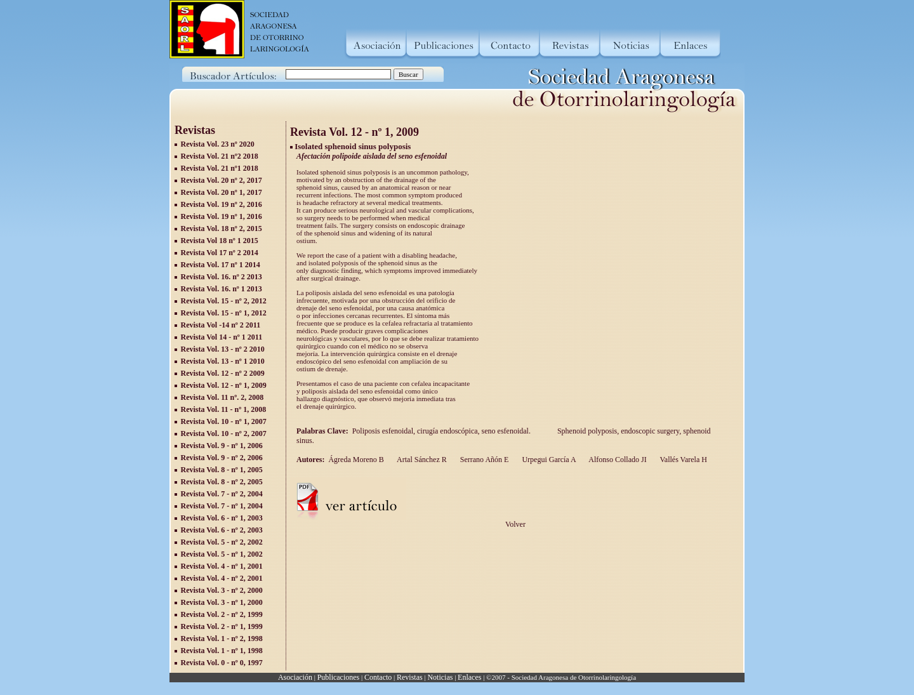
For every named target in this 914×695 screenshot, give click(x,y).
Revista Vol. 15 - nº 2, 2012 (224, 300)
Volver (515, 524)
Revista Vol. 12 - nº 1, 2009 (224, 385)
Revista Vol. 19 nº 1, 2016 (221, 216)
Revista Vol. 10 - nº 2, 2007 (224, 433)
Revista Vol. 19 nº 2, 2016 (221, 204)
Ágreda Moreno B (355, 459)
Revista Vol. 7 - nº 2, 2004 (222, 493)
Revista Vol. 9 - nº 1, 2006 (222, 445)
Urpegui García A (548, 459)
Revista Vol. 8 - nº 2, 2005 (222, 481)
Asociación (295, 677)
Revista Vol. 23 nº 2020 (218, 144)
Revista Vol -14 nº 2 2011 (221, 325)
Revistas (410, 677)
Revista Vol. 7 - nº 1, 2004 (222, 505)
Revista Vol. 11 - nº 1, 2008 (224, 409)
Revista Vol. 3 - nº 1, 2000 (222, 602)
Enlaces (469, 677)
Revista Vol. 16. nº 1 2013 (221, 288)
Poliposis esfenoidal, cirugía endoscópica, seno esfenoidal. (443, 431)
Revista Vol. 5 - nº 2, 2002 (222, 542)
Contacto (378, 677)
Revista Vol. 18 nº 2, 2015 (221, 228)
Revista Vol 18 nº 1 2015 (219, 240)
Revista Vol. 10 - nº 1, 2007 (224, 421)
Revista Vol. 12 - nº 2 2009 (223, 373)
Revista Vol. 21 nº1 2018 (219, 168)
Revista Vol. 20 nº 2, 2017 (221, 180)
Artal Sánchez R (421, 459)
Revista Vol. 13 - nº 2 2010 (223, 349)
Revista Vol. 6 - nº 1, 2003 (222, 517)
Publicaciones (338, 677)
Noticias (440, 677)
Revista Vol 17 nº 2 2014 (219, 252)
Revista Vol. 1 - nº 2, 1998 (222, 638)
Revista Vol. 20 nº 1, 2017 (221, 192)
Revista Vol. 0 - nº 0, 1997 (222, 662)
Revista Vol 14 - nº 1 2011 (222, 337)
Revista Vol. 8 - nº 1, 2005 (222, 469)
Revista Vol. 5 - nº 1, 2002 (222, 554)
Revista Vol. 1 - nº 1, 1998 (222, 650)
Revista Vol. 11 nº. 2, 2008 (222, 397)
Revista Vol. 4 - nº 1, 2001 (222, 566)
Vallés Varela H (682, 459)
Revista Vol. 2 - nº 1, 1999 (222, 626)
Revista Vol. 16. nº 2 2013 (221, 276)
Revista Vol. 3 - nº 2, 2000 (222, 590)
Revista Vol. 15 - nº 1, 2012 (224, 312)
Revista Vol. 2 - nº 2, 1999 (222, 614)
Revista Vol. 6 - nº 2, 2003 (222, 530)
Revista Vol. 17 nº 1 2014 (220, 264)
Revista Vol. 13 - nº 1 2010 (223, 361)
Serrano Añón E (483, 459)
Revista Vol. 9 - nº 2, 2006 (222, 457)
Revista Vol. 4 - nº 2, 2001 (222, 578)
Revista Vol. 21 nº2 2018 (219, 156)
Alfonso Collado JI (617, 459)
